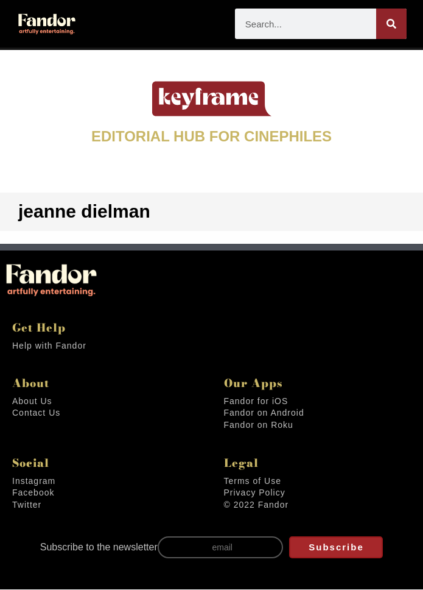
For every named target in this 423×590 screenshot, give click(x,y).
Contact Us (36, 414)
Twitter (27, 506)
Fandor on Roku (259, 426)
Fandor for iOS (257, 402)
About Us (32, 402)
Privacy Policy (254, 493)
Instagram (33, 482)
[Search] (391, 24)
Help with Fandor (50, 347)
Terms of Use (253, 482)
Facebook (34, 493)
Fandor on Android (265, 414)
